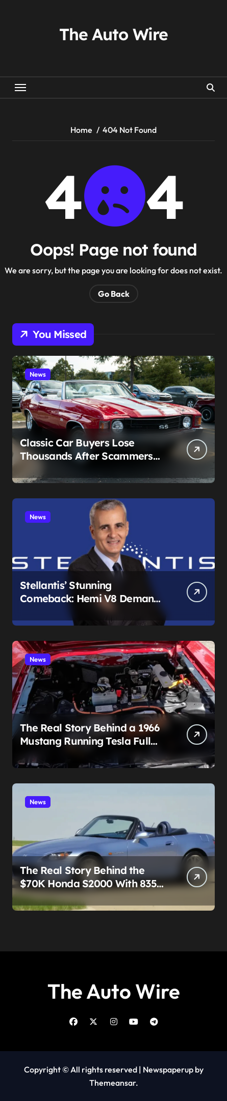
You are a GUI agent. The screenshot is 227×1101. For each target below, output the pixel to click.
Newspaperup (168, 1069)
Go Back (114, 294)
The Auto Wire (113, 34)
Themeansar (112, 1083)
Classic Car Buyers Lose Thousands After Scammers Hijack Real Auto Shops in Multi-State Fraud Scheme (86, 462)
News (38, 374)
